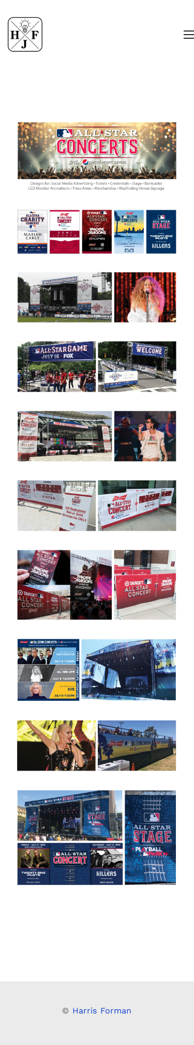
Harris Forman (102, 1011)
